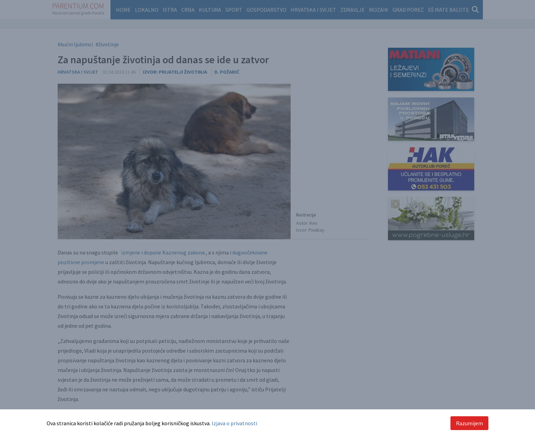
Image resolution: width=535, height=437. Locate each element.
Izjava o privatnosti (234, 423)
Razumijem (469, 423)
